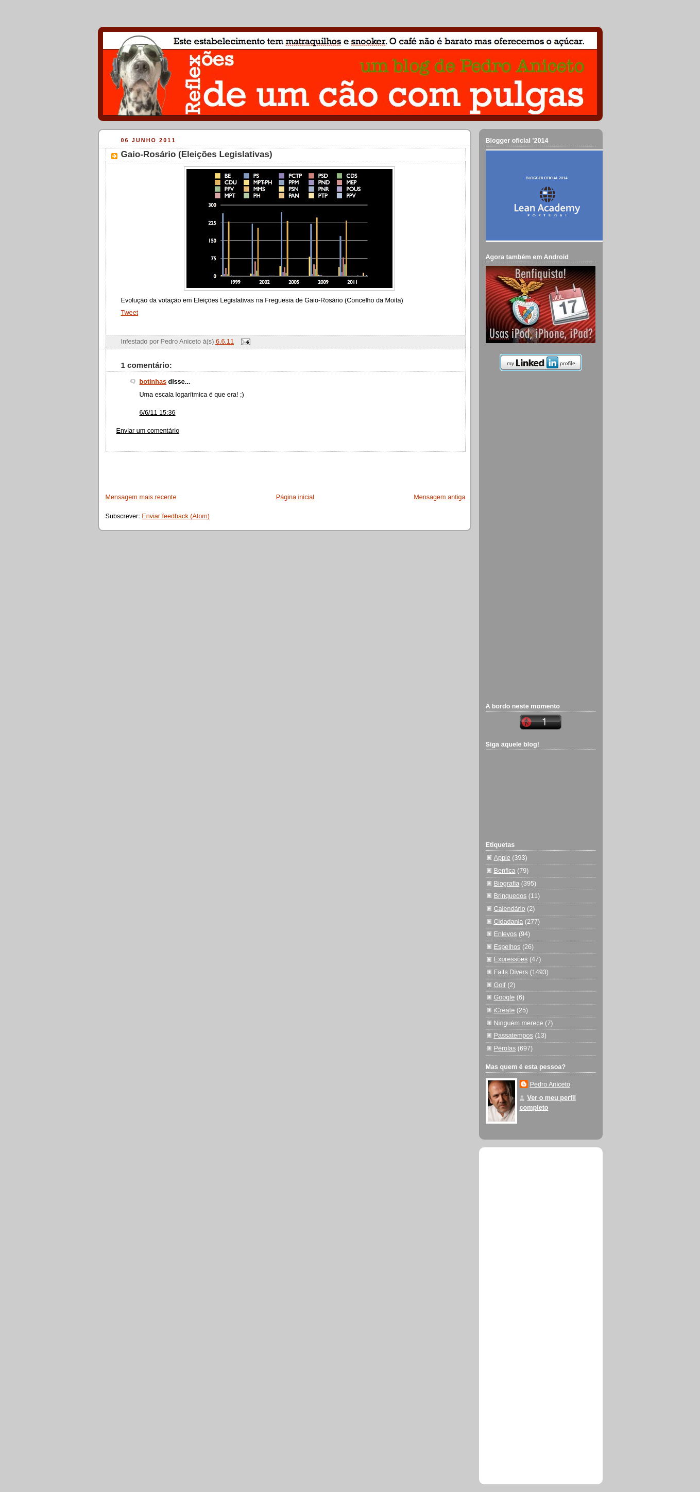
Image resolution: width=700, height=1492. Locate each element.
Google (504, 997)
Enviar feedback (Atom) (176, 516)
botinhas (153, 381)
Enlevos (505, 934)
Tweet (130, 312)
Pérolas (505, 1048)
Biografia (507, 883)
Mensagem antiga (439, 497)
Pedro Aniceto (550, 1084)
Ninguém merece (518, 1023)
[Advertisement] (219, 467)
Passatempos (513, 1035)
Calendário (509, 908)
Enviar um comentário (148, 430)
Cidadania (508, 921)
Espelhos (507, 947)
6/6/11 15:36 (158, 412)
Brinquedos (510, 896)
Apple (502, 857)
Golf (500, 985)
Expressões (511, 959)
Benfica (505, 870)
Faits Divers (511, 972)
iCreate (504, 1010)
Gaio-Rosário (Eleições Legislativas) (196, 154)
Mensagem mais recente (141, 497)
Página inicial (295, 497)
